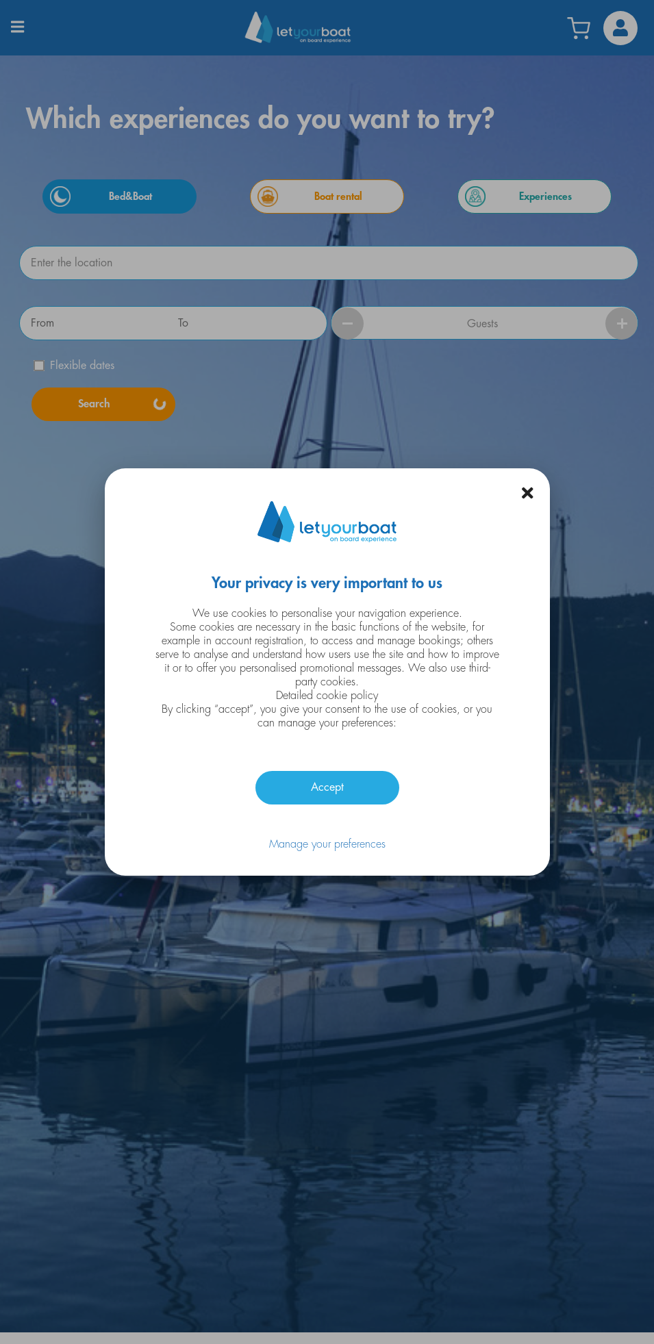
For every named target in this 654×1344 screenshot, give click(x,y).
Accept (327, 787)
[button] (527, 493)
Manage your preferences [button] (327, 844)
